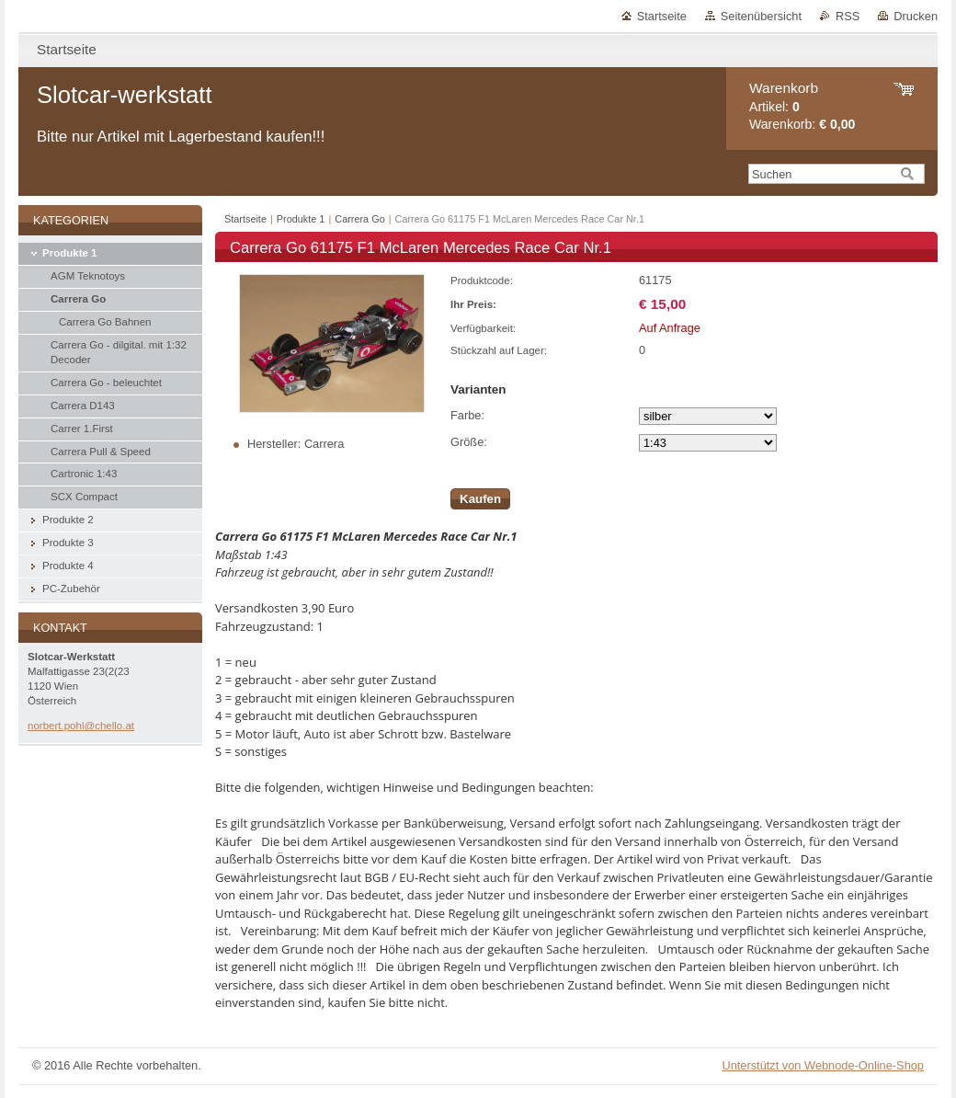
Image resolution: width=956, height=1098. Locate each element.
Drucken (915, 16)
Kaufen (480, 499)
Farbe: (467, 415)
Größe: (468, 442)
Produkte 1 (301, 218)
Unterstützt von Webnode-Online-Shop (823, 1065)
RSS (847, 16)
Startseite (662, 16)
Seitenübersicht (761, 16)
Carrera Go (359, 218)
